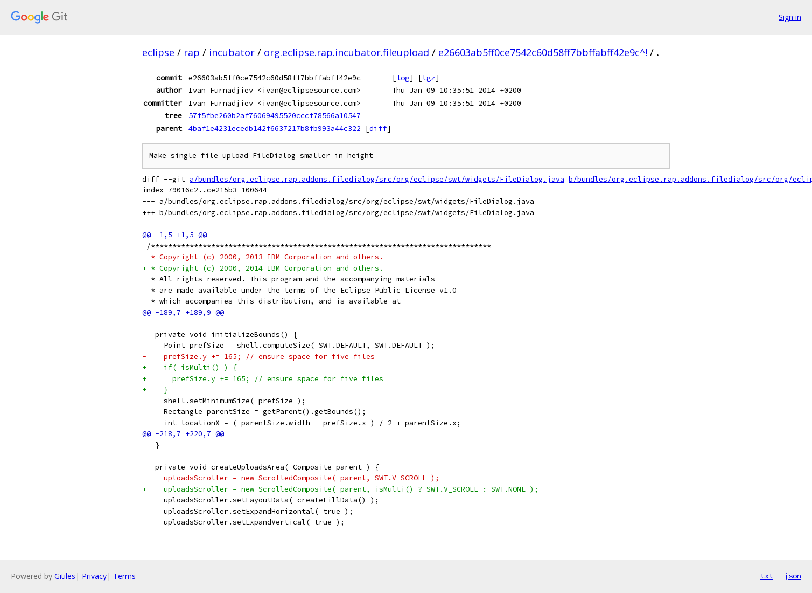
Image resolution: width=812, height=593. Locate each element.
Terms (124, 576)
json (792, 576)
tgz (428, 77)
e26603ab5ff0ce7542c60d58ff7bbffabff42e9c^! (542, 52)
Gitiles (64, 576)
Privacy (94, 576)
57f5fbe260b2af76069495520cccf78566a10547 (274, 115)
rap (192, 52)
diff (378, 128)
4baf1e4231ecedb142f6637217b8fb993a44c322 (274, 128)
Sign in (790, 17)
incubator (232, 52)
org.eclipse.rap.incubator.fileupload (346, 52)
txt (766, 576)
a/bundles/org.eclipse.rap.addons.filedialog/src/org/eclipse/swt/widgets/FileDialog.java (377, 179)
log (402, 77)
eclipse (158, 52)
